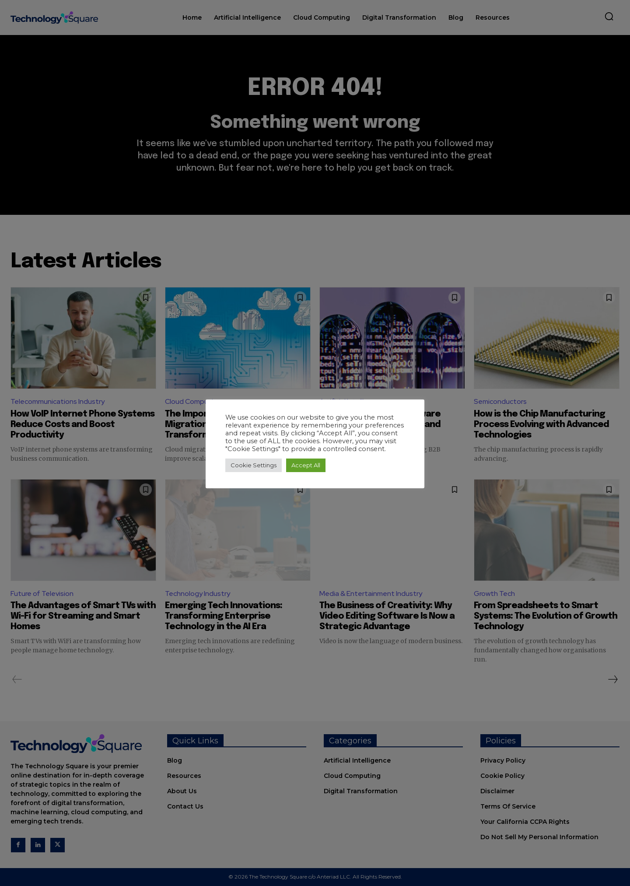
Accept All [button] (305, 465)
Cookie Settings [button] (253, 465)
